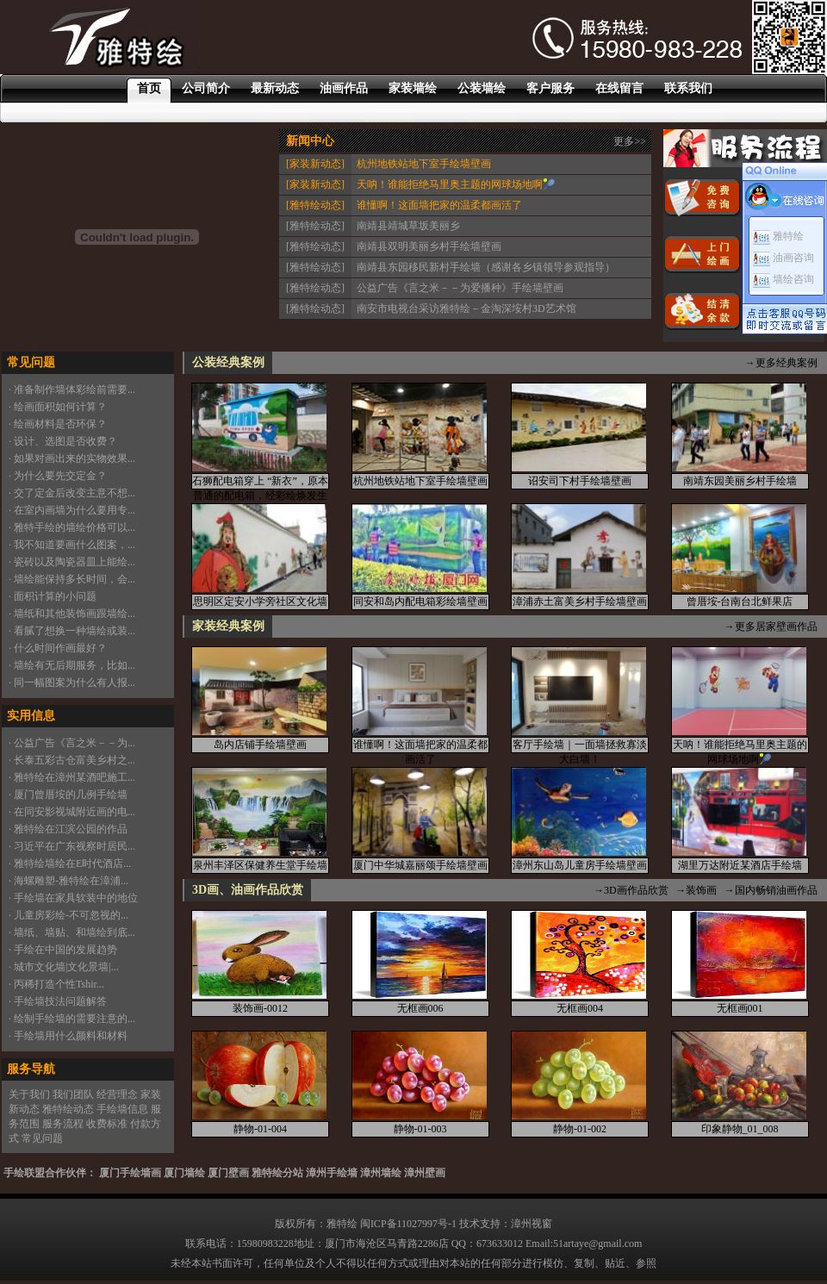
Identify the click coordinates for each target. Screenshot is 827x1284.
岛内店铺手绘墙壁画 (260, 745)
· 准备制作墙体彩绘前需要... (72, 389)
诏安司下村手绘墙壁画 (579, 481)
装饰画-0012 (260, 1008)
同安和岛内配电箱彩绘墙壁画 (420, 601)
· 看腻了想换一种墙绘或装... (72, 631)
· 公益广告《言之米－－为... (72, 743)
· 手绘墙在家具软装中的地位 (73, 898)
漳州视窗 (531, 1224)
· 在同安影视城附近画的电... (72, 812)
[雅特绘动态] (315, 205)
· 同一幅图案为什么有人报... (72, 682)
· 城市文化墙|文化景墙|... (64, 967)
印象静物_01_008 (740, 1129)
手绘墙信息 (122, 1109)
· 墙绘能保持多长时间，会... (72, 579)
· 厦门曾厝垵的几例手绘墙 (68, 794)
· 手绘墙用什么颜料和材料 (68, 1036)
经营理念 (117, 1094)
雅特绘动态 (68, 1109)
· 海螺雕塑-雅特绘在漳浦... (68, 881)
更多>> (629, 141)
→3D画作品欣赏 (631, 890)
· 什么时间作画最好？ (58, 648)
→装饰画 (696, 890)
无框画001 (740, 1008)
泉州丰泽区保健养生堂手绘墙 (260, 865)
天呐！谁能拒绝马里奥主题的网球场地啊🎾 (456, 184)
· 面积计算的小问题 (52, 596)
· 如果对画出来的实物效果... (72, 458)
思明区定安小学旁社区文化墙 (260, 601)
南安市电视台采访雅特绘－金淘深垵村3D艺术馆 (466, 308)
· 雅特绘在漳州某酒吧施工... (72, 777)
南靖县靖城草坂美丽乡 (408, 226)
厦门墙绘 (184, 1173)
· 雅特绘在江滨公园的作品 (68, 829)
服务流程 (63, 1124)
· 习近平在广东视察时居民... (72, 846)
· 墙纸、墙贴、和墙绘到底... (72, 932)
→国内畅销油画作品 (771, 890)
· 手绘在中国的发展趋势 (63, 950)
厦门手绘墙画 (130, 1173)
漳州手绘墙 (332, 1173)
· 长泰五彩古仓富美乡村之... (72, 760)
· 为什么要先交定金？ (58, 476)
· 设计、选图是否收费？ (63, 441)
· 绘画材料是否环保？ (58, 424)
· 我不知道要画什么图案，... (72, 545)
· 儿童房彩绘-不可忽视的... (68, 915)
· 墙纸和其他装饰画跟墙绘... (72, 614)
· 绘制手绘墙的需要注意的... (72, 1019)
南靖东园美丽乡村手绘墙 (740, 481)
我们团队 (73, 1094)
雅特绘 (778, 236)
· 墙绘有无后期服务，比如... (72, 665)
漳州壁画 (424, 1173)
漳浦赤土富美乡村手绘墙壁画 (580, 601)
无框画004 (580, 1008)
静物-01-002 (579, 1129)
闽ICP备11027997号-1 (408, 1224)
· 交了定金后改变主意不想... (72, 493)
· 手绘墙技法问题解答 (58, 1001)
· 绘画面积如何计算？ (58, 407)
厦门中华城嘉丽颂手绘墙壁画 (420, 865)
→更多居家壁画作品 (771, 626)
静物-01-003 (420, 1129)
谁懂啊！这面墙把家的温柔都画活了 (439, 205)
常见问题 (42, 1138)
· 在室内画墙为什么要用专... (72, 510)
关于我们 (29, 1094)
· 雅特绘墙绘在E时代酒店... (70, 863)
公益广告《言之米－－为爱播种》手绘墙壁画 (460, 288)
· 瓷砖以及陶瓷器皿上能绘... (72, 562)
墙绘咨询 (783, 279)
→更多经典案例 (781, 363)
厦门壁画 (228, 1173)
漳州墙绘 (380, 1173)
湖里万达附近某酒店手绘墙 (740, 865)
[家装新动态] (315, 164)
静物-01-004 (260, 1129)
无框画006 (420, 1008)
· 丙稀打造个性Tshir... (56, 984)
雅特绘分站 (277, 1173)
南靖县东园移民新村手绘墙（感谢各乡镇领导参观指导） (486, 267)
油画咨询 (783, 258)
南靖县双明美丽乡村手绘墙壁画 (429, 246)
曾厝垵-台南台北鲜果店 (740, 601)
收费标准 (106, 1124)
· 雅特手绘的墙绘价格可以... (72, 527)
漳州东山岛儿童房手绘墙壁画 (580, 865)
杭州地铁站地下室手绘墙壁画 (424, 164)
